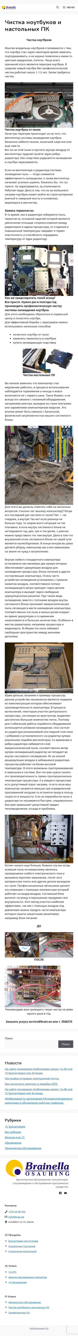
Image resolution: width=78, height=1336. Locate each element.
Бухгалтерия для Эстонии (23, 1240)
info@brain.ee (16, 1216)
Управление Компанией (22, 1251)
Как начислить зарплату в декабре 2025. (31, 1084)
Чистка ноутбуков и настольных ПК (28, 1307)
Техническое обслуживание (23, 1148)
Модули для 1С (15, 1137)
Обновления (13, 1143)
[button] (57, 7)
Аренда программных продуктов (27, 1277)
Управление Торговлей (21, 1246)
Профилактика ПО (19, 1312)
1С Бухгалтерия (15, 1126)
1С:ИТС (12, 1271)
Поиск (9, 1038)
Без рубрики (13, 1132)
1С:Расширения (17, 1282)
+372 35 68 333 (16, 1211)
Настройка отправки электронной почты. (32, 1078)
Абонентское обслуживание (24, 1302)
